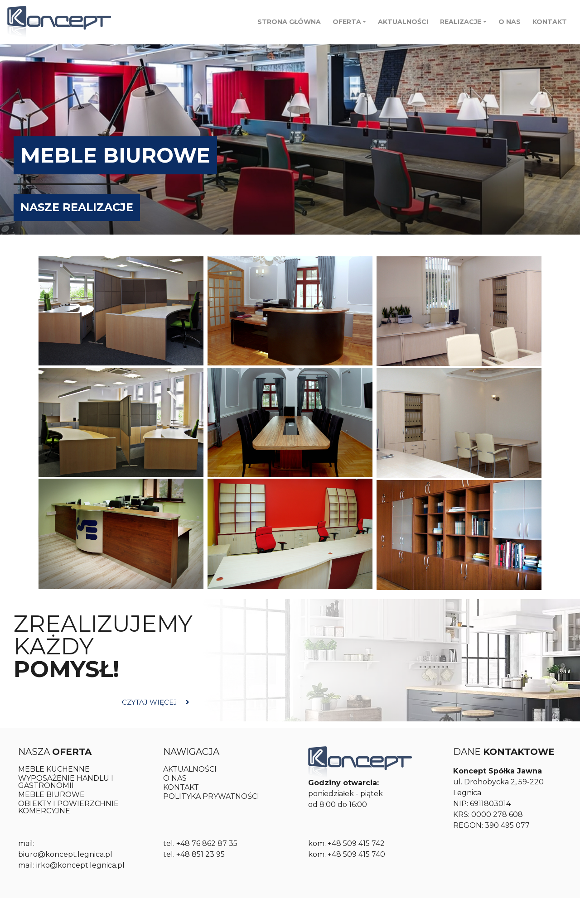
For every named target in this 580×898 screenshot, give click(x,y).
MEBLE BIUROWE (51, 794)
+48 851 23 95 (200, 854)
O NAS (509, 22)
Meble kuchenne (54, 769)
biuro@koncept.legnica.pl (65, 854)
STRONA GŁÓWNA (289, 22)
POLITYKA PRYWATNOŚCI (211, 796)
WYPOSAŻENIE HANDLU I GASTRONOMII (65, 782)
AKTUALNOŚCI (403, 22)
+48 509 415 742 (356, 843)
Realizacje (460, 22)
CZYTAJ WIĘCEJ (155, 702)
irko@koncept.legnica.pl (80, 865)
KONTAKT (549, 22)
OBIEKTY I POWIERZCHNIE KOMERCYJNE (68, 807)
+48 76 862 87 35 (206, 843)
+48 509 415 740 (356, 854)
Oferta (347, 22)
